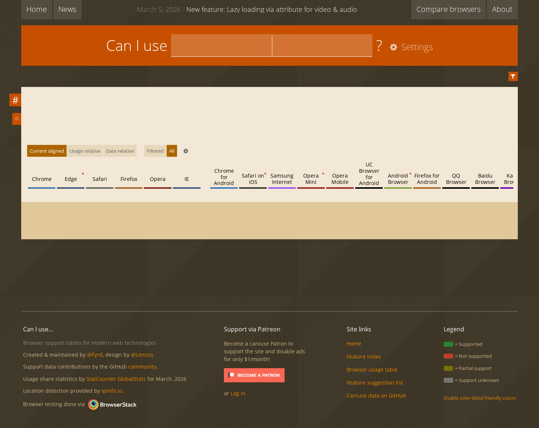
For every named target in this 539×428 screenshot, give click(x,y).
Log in (238, 393)
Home (36, 9)
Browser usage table (372, 369)
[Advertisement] (269, 280)
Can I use (136, 45)
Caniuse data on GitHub (376, 395)
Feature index (364, 356)
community (142, 366)
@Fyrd (95, 354)
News (67, 9)
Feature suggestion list (375, 382)
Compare (449, 9)
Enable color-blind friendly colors (480, 398)
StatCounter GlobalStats (116, 378)
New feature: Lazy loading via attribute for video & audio (247, 9)
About (502, 9)
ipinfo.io (112, 390)
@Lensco (142, 354)
